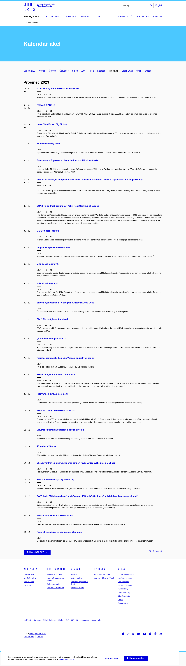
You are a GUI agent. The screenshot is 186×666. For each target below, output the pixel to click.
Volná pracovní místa (102, 574)
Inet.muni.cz (84, 620)
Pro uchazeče (56, 569)
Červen (52, 71)
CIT (72, 620)
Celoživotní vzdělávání (55, 588)
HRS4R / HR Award (125, 585)
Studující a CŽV (125, 16)
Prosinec (113, 71)
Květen (42, 71)
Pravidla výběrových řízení (104, 578)
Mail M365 (27, 620)
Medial (60, 620)
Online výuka (96, 620)
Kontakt (120, 600)
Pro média (27, 585)
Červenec (64, 71)
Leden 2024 (127, 71)
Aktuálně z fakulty (30, 578)
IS (77, 620)
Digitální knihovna (49, 620)
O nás (121, 569)
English (158, 5)
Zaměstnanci (143, 16)
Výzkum (75, 569)
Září (83, 71)
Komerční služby (124, 592)
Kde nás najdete (124, 596)
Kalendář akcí (29, 574)
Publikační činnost (77, 588)
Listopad (101, 71)
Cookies (40, 637)
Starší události (155, 551)
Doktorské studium (54, 584)
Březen (148, 71)
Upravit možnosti (66, 661)
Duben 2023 (29, 71)
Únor (138, 71)
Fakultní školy (123, 589)
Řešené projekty (77, 578)
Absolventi (157, 16)
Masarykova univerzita (37, 634)
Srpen (75, 71)
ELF (67, 620)
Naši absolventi (123, 582)
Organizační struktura (126, 574)
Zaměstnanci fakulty (125, 578)
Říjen (91, 71)
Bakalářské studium (54, 574)
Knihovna (37, 620)
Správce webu (29, 637)
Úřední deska (123, 603)
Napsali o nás (29, 582)
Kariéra (99, 569)
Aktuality (30, 569)
